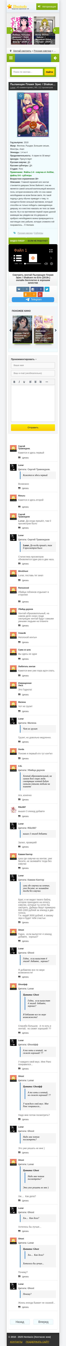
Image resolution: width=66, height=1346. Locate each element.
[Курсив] (19, 381)
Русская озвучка (42, 51)
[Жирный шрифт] (14, 381)
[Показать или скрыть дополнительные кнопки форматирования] (46, 381)
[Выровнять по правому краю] (40, 381)
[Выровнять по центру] (35, 381)
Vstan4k (22, 633)
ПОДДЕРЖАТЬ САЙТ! (37, 1342)
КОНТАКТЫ (16, 1342)
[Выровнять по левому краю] (30, 381)
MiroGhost (23, 571)
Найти (49, 72)
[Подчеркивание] (24, 381)
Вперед (43, 1322)
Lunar (12, 87)
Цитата (25, 458)
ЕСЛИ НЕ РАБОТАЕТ (38, 241)
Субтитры (38, 233)
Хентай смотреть (22, 51)
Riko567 (22, 807)
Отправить (33, 427)
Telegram (33, 299)
